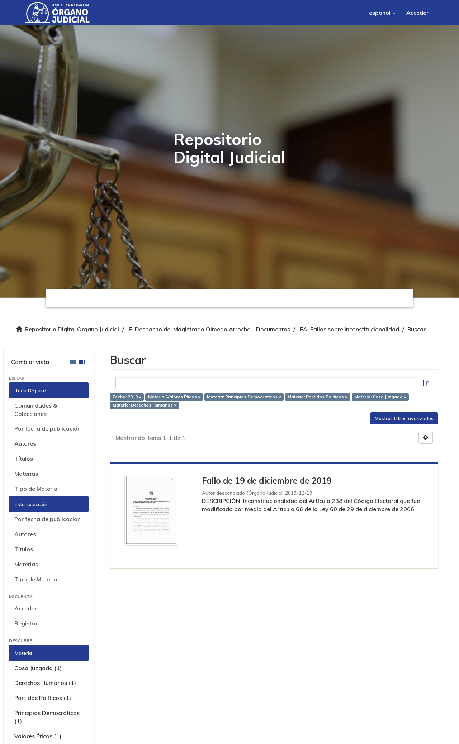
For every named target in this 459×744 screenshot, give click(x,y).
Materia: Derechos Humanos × (144, 405)
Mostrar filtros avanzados (404, 418)
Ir (425, 382)
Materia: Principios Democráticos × (244, 397)
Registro (25, 623)
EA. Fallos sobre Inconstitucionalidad (349, 329)
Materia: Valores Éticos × (174, 397)
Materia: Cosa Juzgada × (380, 397)
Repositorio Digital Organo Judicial (72, 329)
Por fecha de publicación (47, 428)
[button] (382, 12)
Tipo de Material (36, 488)
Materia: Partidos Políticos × (317, 397)
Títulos (23, 458)
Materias (26, 473)
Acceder (25, 608)
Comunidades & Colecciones (35, 409)
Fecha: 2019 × (127, 397)
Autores (25, 443)
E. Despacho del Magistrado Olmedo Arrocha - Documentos (209, 329)
